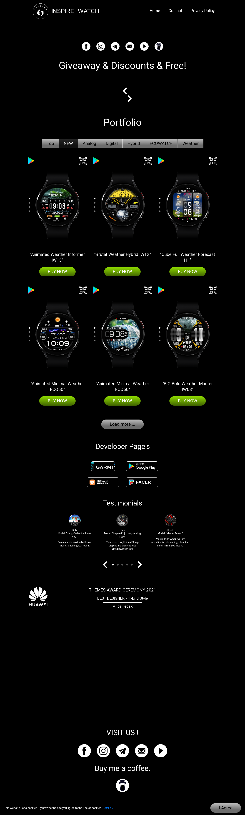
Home (155, 10)
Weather (190, 143)
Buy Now (57, 271)
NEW (68, 143)
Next (127, 99)
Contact (175, 10)
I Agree (225, 807)
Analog (89, 143)
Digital (112, 143)
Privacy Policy (203, 10)
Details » (108, 808)
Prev (127, 91)
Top (50, 143)
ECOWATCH (161, 143)
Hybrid (134, 143)
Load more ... (122, 424)
